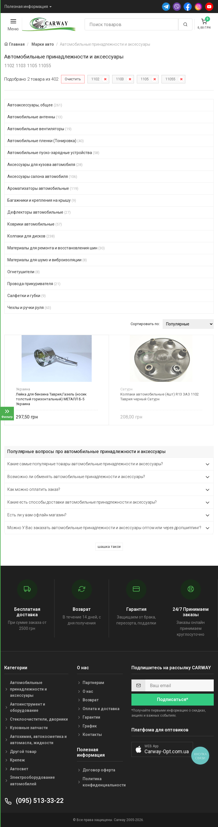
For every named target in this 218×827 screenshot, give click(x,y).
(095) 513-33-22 (34, 801)
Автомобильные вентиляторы (39, 129)
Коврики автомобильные (34, 224)
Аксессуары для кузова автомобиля (45, 164)
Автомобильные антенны (34, 117)
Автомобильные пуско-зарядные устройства (53, 152)
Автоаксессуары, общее (34, 105)
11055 (170, 79)
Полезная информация (26, 6)
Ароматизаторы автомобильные (42, 188)
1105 (144, 79)
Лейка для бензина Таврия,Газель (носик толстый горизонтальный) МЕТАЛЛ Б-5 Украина (51, 399)
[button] (162, 749)
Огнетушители (23, 272)
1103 (120, 79)
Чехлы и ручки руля (29, 307)
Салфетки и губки (26, 295)
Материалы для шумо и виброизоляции (47, 260)
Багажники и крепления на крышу (41, 200)
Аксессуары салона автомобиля (42, 176)
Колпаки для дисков (31, 236)
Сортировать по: (145, 324)
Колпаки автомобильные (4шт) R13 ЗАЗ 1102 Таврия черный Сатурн (159, 396)
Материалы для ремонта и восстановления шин (56, 248)
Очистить (73, 79)
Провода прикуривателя (33, 283)
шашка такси (109, 546)
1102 (95, 79)
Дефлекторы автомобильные (39, 212)
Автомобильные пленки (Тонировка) (45, 140)
